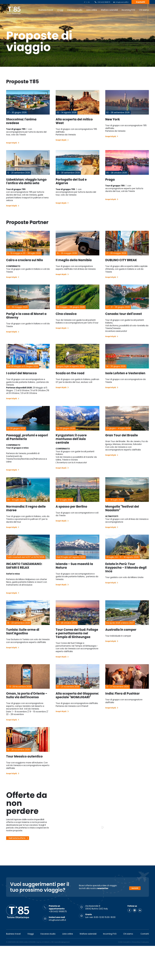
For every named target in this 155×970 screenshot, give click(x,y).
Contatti (140, 2)
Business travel (45, 10)
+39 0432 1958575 (103, 2)
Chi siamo (144, 10)
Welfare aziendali (109, 10)
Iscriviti (135, 911)
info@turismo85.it (122, 2)
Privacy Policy (136, 966)
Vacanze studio (74, 10)
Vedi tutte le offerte (19, 864)
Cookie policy (145, 966)
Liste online (91, 10)
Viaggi (60, 10)
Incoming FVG (128, 10)
